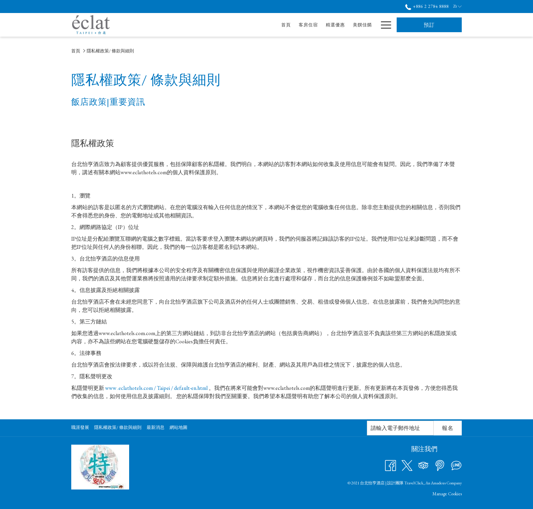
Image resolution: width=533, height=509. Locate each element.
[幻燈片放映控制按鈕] (400, 428)
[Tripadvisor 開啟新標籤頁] (423, 464)
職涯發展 (80, 427)
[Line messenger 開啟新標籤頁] (456, 464)
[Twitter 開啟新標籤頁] (406, 464)
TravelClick (413, 483)
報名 (448, 428)
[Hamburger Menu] (383, 25)
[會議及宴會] (327, 25)
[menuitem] (81, 427)
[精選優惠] (270, 25)
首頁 (75, 51)
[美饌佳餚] (297, 25)
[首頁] (222, 25)
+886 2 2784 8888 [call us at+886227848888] (427, 6)
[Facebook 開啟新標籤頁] (390, 464)
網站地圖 (178, 427)
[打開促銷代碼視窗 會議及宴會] (346, 25)
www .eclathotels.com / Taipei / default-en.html (156, 388)
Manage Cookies (447, 494)
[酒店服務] (362, 25)
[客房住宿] (243, 25)
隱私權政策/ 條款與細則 (117, 427)
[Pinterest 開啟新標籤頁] (439, 464)
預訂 (429, 25)
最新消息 (155, 427)
